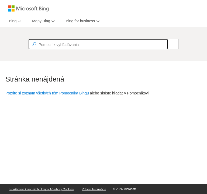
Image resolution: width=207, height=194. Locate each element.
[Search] (170, 44)
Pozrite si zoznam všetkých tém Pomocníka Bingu (47, 93)
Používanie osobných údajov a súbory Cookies (41, 189)
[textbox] (98, 44)
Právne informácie (94, 189)
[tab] (11, 21)
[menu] (14, 21)
